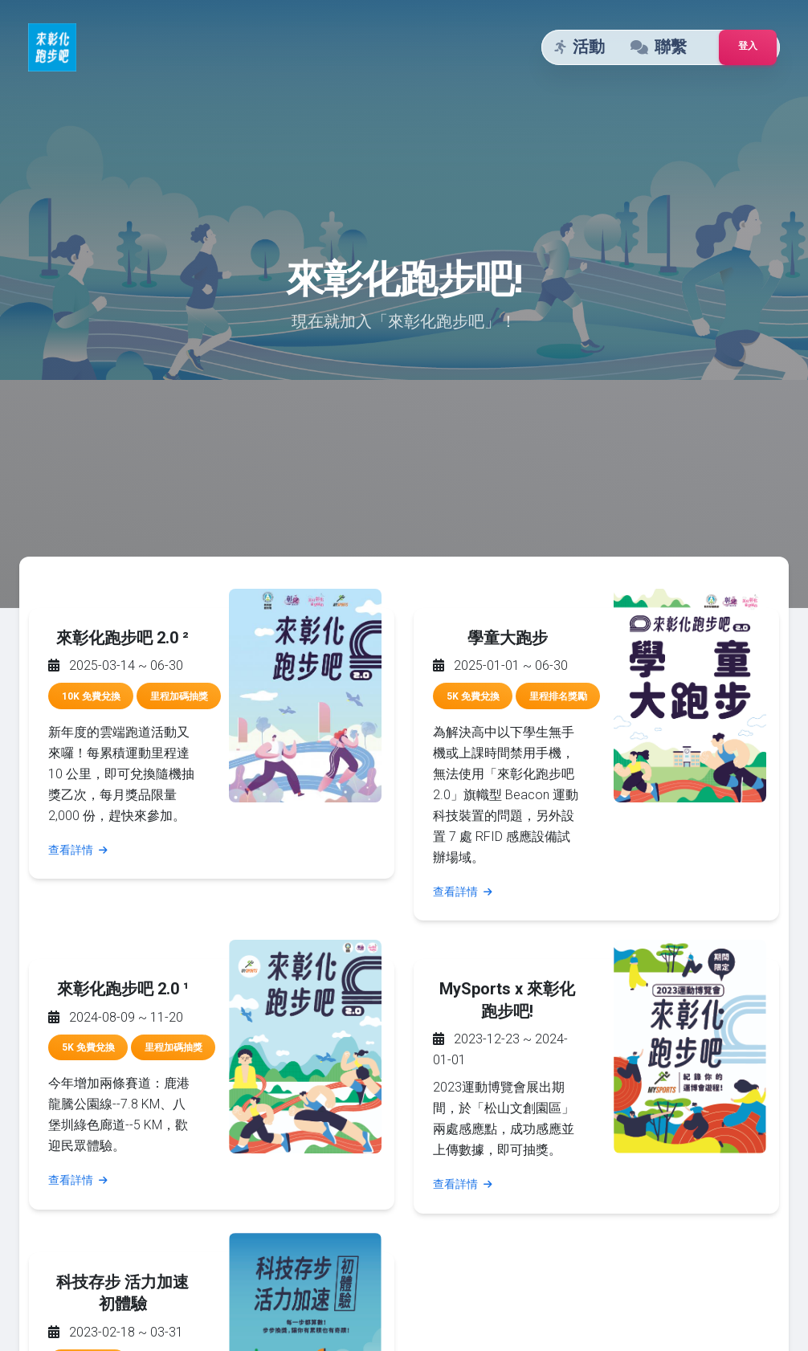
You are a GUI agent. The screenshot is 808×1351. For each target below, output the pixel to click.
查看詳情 (78, 849)
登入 (747, 45)
